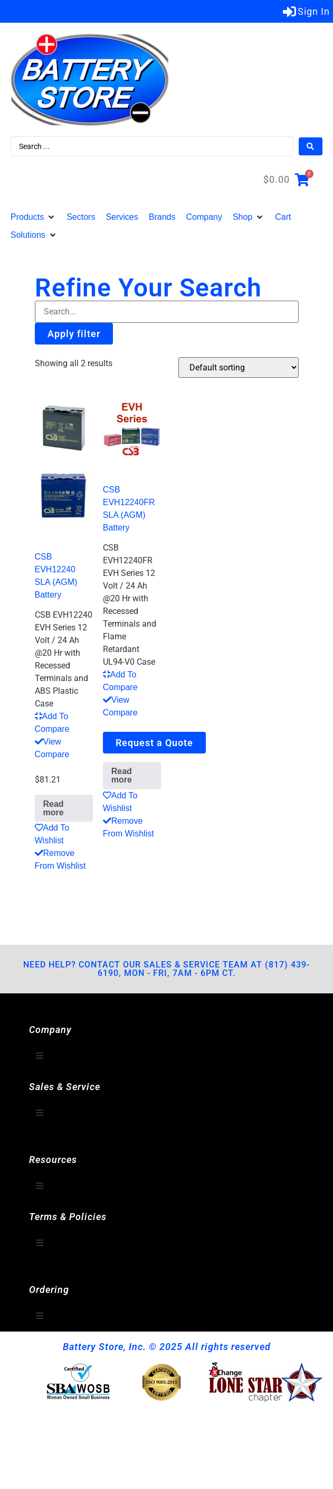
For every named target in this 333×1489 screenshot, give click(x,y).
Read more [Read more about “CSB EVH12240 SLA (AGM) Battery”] (53, 808)
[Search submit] (310, 146)
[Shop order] (238, 367)
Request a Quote (154, 742)
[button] (33, 217)
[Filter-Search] (167, 312)
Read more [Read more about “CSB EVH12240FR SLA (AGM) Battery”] (121, 775)
